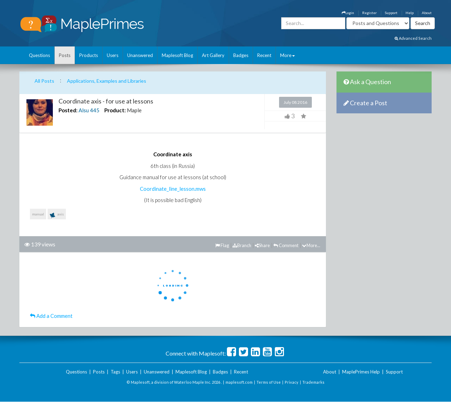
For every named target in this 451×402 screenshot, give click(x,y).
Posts (64, 55)
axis (57, 215)
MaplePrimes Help (361, 372)
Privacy (291, 382)
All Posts (44, 81)
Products (88, 55)
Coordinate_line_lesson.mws (173, 189)
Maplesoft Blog (177, 55)
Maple (134, 110)
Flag (222, 245)
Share (262, 245)
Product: (115, 110)
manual (38, 214)
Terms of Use (269, 382)
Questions (39, 55)
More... (311, 245)
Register (369, 13)
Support (391, 13)
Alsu (84, 110)
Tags (115, 372)
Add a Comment (51, 316)
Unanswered (140, 55)
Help (410, 13)
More (287, 55)
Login (348, 13)
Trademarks (313, 382)
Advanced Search (413, 38)
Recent (264, 55)
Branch (242, 245)
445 (94, 110)
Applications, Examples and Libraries (106, 81)
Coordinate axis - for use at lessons (105, 101)
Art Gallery (213, 55)
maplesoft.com (239, 382)
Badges (240, 55)
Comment (285, 245)
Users (112, 55)
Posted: (68, 110)
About (427, 13)
